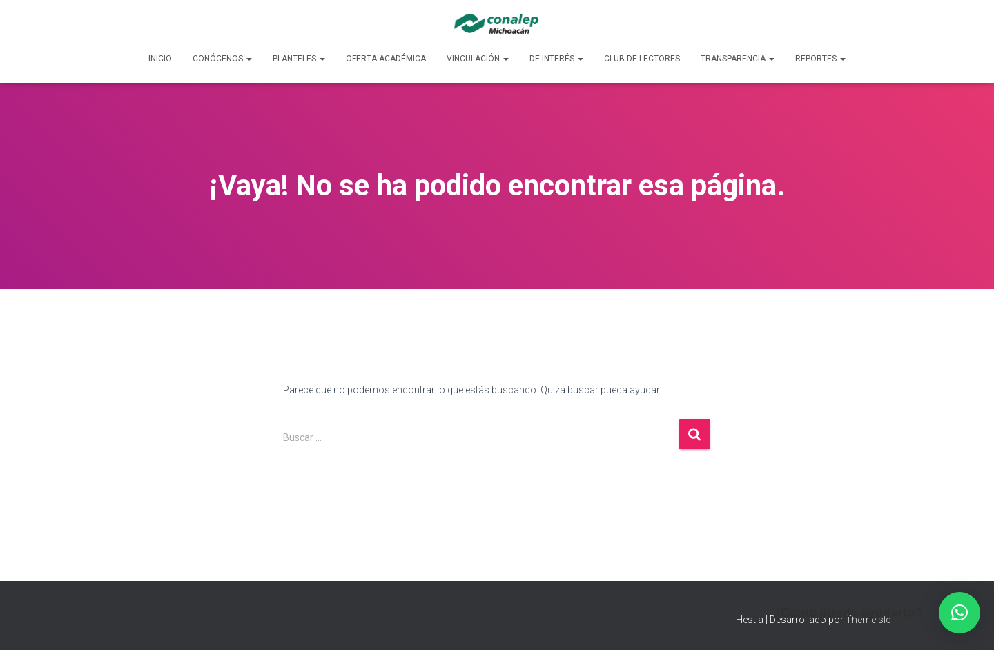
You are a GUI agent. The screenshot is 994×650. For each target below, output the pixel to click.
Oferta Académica (386, 58)
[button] (959, 612)
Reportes (820, 58)
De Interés (556, 58)
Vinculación (478, 58)
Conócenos (222, 58)
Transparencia (737, 58)
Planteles (299, 58)
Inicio (160, 58)
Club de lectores (642, 58)
